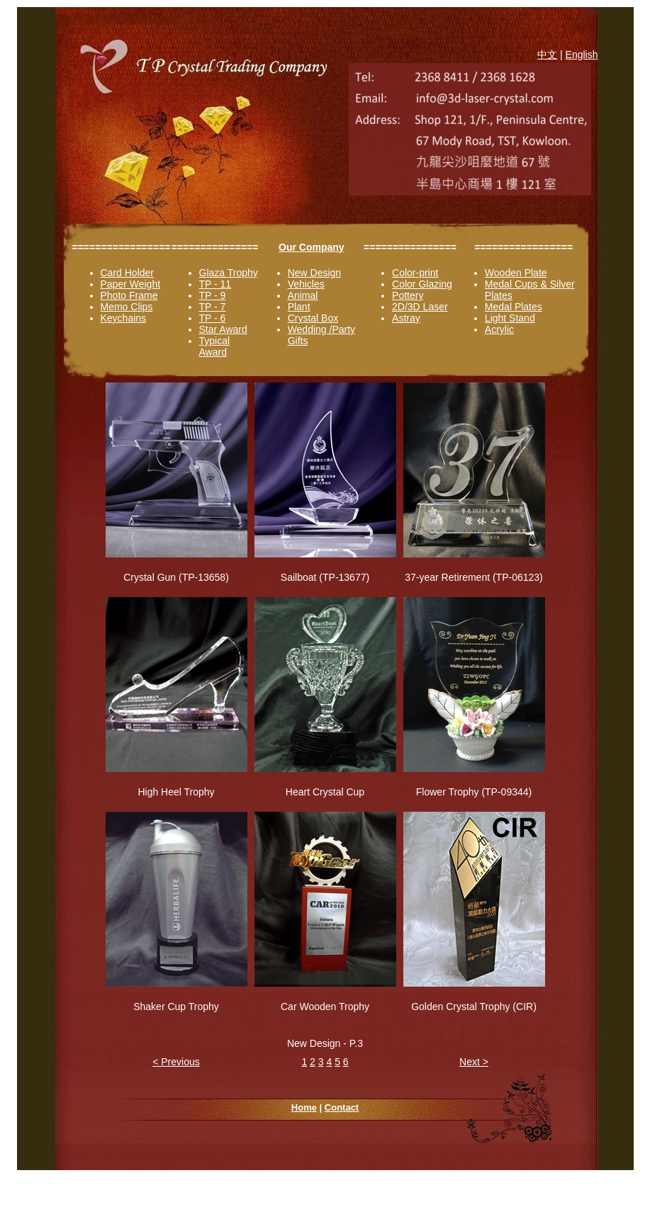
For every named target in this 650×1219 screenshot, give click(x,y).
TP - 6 (212, 318)
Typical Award (214, 346)
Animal (303, 295)
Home (304, 1107)
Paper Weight (131, 284)
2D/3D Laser (420, 306)
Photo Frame (129, 295)
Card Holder (127, 272)
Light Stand (510, 318)
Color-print (415, 272)
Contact (342, 1107)
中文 (547, 54)
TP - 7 (212, 306)
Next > (473, 1061)
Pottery (407, 295)
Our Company (311, 247)
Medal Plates (513, 306)
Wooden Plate (516, 272)
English (582, 54)
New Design (314, 272)
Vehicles (306, 284)
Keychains (124, 318)
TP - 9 (212, 295)
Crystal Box (313, 318)
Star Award (223, 329)
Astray (406, 318)
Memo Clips (127, 306)
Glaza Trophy (228, 272)
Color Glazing (422, 284)
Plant (299, 306)
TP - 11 (215, 284)
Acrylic (499, 329)
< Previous (176, 1061)
